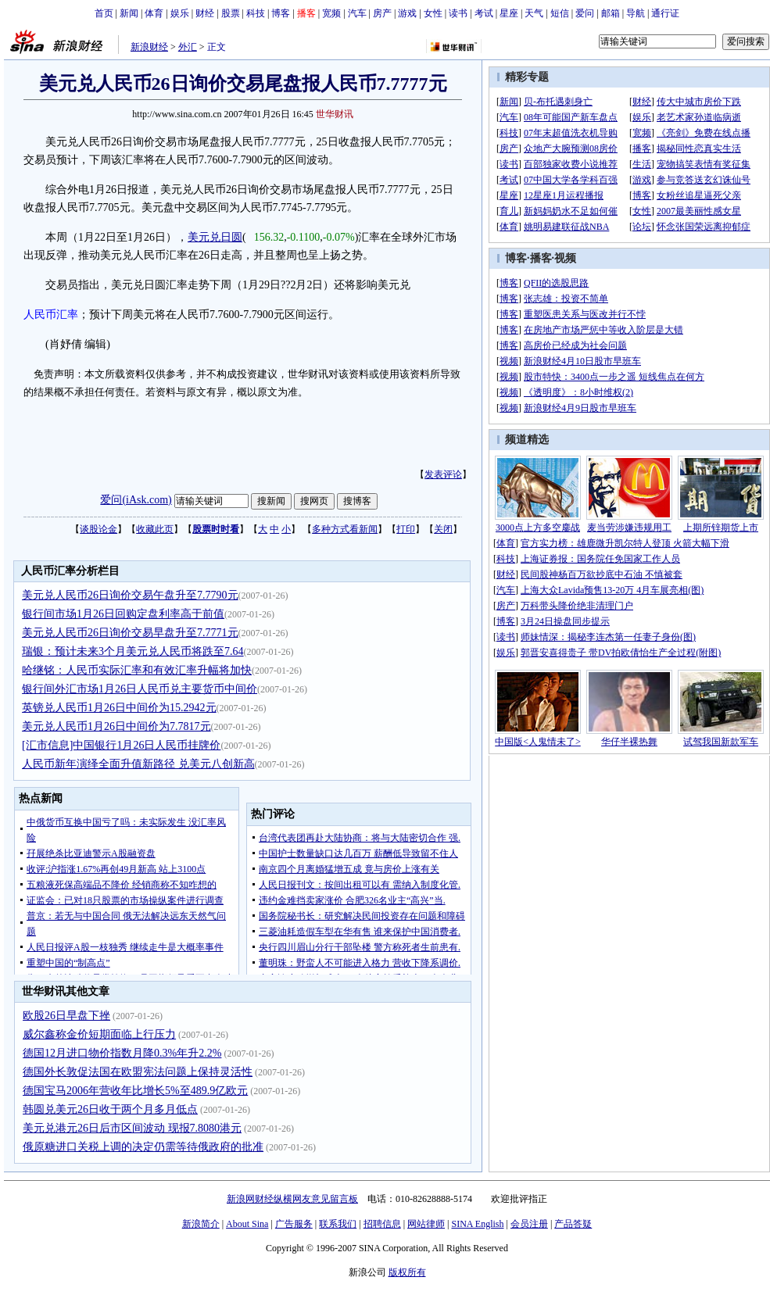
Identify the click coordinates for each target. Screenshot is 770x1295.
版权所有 (407, 1272)
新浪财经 (149, 46)
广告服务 (294, 1223)
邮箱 (610, 13)
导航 (635, 13)
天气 (534, 13)
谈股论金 (98, 529)
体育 (154, 13)
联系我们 (337, 1223)
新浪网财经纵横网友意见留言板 (292, 1198)
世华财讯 (334, 114)
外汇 (187, 46)
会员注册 (529, 1223)
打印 (405, 529)
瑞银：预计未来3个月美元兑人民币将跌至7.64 (133, 651)
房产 (382, 13)
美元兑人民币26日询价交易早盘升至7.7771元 (130, 633)
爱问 (584, 13)
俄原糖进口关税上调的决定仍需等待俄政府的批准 (143, 1147)
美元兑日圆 (215, 237)
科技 (255, 13)
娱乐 (179, 13)
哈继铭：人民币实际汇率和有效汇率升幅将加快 (137, 670)
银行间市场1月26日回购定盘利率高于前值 (123, 614)
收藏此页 (155, 529)
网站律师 (426, 1223)
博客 (280, 13)
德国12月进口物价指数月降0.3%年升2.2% (122, 1053)
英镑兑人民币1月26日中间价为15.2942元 (119, 708)
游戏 (407, 13)
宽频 (331, 13)
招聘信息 (382, 1223)
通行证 (665, 13)
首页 (104, 13)
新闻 (129, 13)
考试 (484, 13)
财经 (204, 13)
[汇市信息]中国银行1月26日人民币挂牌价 (121, 745)
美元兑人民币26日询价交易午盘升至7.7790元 (130, 595)
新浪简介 (201, 1223)
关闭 (443, 529)
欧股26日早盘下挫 (66, 1015)
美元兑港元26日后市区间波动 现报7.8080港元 (132, 1128)
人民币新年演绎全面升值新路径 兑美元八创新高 (138, 764)
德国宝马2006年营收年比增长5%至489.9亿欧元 (135, 1090)
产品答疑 (573, 1223)
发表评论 (443, 474)
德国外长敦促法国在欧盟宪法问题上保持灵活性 (137, 1072)
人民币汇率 (50, 314)
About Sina (247, 1223)
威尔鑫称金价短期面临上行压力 (99, 1034)
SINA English (477, 1223)
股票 (230, 13)
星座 (509, 13)
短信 (559, 13)
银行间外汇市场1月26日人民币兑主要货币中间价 (139, 689)
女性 (433, 13)
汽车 (357, 13)
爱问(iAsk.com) (135, 500)
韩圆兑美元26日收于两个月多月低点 (110, 1109)
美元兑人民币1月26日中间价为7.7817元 (116, 726)
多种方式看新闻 (345, 529)
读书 (458, 13)
